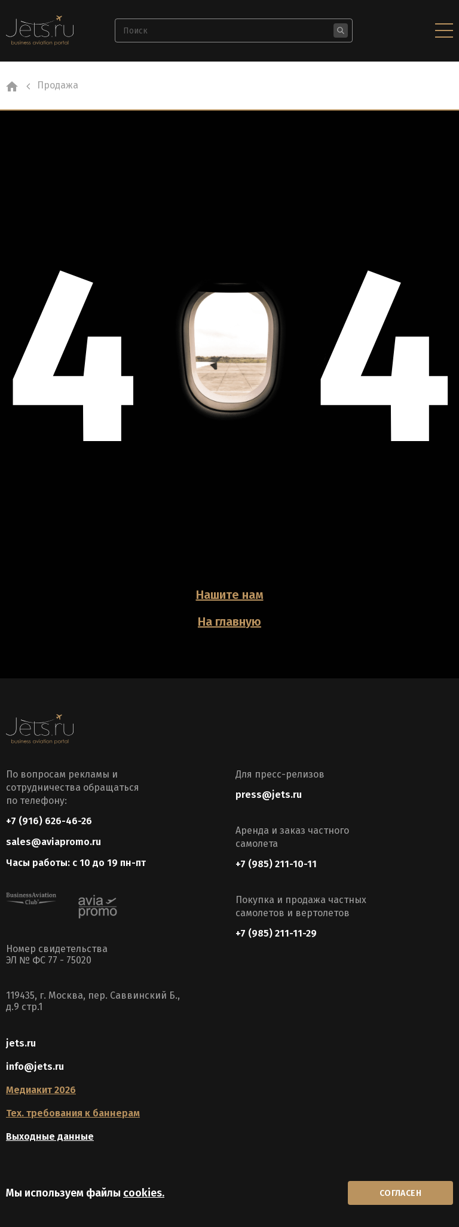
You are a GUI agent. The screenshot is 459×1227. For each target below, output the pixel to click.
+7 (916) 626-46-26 (49, 821)
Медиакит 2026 (41, 1090)
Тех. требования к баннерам (73, 1113)
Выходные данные (50, 1136)
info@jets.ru (35, 1066)
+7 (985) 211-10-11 (276, 864)
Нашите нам (230, 595)
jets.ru (21, 1043)
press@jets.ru (268, 794)
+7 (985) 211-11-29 (276, 933)
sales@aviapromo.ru (53, 841)
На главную (229, 621)
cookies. (143, 1193)
